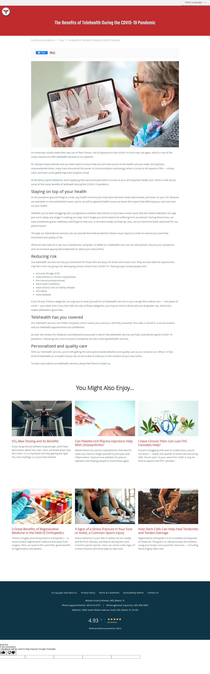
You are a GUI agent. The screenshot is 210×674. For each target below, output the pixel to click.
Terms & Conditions (109, 592)
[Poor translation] (11, 652)
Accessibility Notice (133, 592)
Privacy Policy (88, 592)
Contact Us (153, 592)
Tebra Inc (72, 592)
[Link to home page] (5, 12)
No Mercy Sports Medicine (43, 40)
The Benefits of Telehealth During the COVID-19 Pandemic (94, 40)
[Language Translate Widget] (196, 2)
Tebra (118, 628)
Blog (62, 40)
